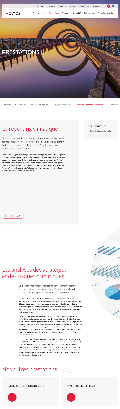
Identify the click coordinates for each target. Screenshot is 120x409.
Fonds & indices (39, 13)
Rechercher (108, 6)
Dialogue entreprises (55, 105)
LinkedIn (113, 6)
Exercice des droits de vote (31, 105)
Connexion (96, 6)
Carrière (81, 6)
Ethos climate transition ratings (101, 129)
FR (88, 6)
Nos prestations (8, 105)
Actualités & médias (106, 13)
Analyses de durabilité (78, 105)
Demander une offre (13, 214)
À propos (65, 13)
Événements (62, 6)
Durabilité (76, 13)
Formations (51, 6)
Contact (72, 6)
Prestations (54, 13)
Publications (89, 13)
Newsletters (40, 6)
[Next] (69, 368)
